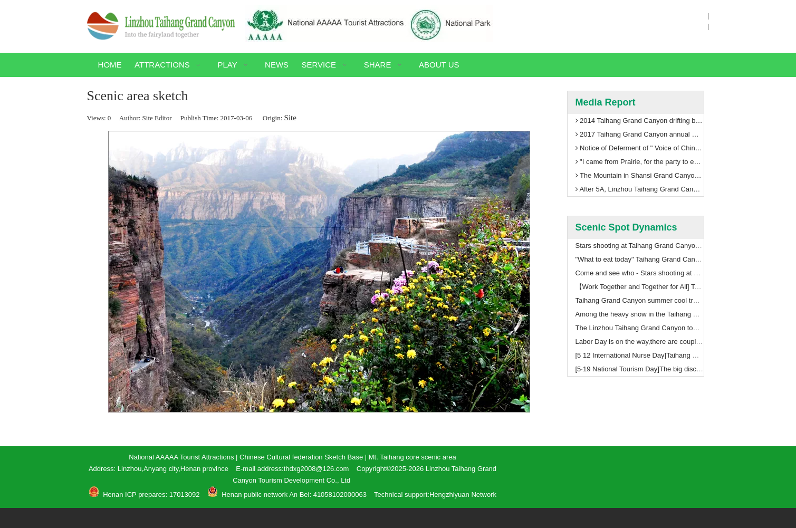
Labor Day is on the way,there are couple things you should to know (678, 341)
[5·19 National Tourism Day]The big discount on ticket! (657, 369)
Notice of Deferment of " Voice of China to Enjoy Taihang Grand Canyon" (640, 148)
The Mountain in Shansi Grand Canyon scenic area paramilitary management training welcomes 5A (640, 176)
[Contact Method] (609, 465)
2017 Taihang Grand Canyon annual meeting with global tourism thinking (640, 134)
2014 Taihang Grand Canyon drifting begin (640, 121)
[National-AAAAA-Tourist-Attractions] (369, 23)
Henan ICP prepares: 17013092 (150, 494)
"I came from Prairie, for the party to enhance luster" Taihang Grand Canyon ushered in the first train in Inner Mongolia (640, 162)
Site (290, 117)
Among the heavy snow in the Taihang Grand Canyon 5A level (670, 314)
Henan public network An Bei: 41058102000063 (294, 494)
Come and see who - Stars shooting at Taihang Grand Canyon (670, 273)
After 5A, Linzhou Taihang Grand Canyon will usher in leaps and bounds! (640, 189)
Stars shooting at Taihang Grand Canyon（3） (646, 245)
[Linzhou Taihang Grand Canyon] (161, 26)
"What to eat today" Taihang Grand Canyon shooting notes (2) (669, 259)
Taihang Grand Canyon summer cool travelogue (648, 300)
